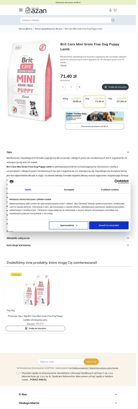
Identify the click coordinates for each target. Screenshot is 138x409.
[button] (68, 394)
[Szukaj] (113, 20)
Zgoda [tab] (28, 189)
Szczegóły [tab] (69, 189)
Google (115, 368)
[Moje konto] (110, 10)
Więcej (63, 65)
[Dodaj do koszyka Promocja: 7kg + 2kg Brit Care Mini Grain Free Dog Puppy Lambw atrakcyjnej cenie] (35, 328)
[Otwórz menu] (21, 10)
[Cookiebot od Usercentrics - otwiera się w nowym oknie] (117, 182)
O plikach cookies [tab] (110, 189)
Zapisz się (91, 361)
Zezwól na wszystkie (109, 225)
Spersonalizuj (68, 225)
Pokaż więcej (38, 379)
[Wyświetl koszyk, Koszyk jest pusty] (115, 10)
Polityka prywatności (80, 368)
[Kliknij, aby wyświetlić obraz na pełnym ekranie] (30, 82)
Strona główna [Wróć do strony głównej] (25, 29)
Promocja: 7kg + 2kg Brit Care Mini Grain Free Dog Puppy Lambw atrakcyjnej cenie (35, 318)
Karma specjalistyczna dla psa (48, 29)
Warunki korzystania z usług (100, 368)
